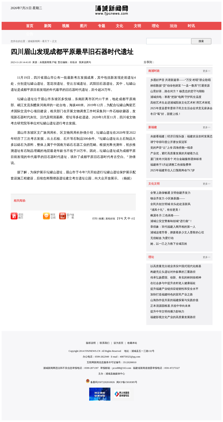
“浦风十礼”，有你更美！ (165, 209)
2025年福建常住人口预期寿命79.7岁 (172, 170)
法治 (173, 26)
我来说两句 (85, 62)
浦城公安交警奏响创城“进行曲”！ (171, 221)
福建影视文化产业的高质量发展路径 (173, 317)
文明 (137, 26)
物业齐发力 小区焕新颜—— (167, 198)
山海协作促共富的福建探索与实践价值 (174, 300)
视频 (65, 26)
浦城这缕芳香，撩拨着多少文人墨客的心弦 (177, 232)
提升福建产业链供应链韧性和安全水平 (174, 288)
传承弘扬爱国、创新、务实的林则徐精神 (175, 277)
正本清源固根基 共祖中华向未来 (170, 305)
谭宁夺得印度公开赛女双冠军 (168, 142)
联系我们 (104, 343)
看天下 (45, 41)
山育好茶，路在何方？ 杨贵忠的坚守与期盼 (177, 91)
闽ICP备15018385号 (126, 382)
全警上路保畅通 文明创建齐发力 (170, 192)
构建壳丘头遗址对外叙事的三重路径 (173, 271)
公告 (29, 34)
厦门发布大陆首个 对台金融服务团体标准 (176, 159)
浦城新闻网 (34, 41)
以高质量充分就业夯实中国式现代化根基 (175, 266)
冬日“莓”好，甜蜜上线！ (165, 113)
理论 (155, 26)
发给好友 (110, 218)
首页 (29, 26)
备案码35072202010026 (102, 382)
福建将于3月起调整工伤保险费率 (170, 164)
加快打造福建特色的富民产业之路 (171, 294)
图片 (83, 26)
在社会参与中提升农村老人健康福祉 (173, 283)
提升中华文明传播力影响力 (167, 311)
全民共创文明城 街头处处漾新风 (170, 204)
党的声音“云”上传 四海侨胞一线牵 (171, 147)
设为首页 (118, 343)
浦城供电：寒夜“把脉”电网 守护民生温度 (176, 96)
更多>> (206, 71)
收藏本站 (132, 343)
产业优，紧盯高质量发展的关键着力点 (174, 153)
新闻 (47, 26)
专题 (101, 26)
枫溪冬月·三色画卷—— (164, 215)
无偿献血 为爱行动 (162, 238)
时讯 (191, 26)
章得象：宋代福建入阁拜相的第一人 (173, 226)
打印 (94, 218)
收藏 (101, 218)
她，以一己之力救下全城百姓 (168, 243)
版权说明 (91, 343)
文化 (119, 26)
